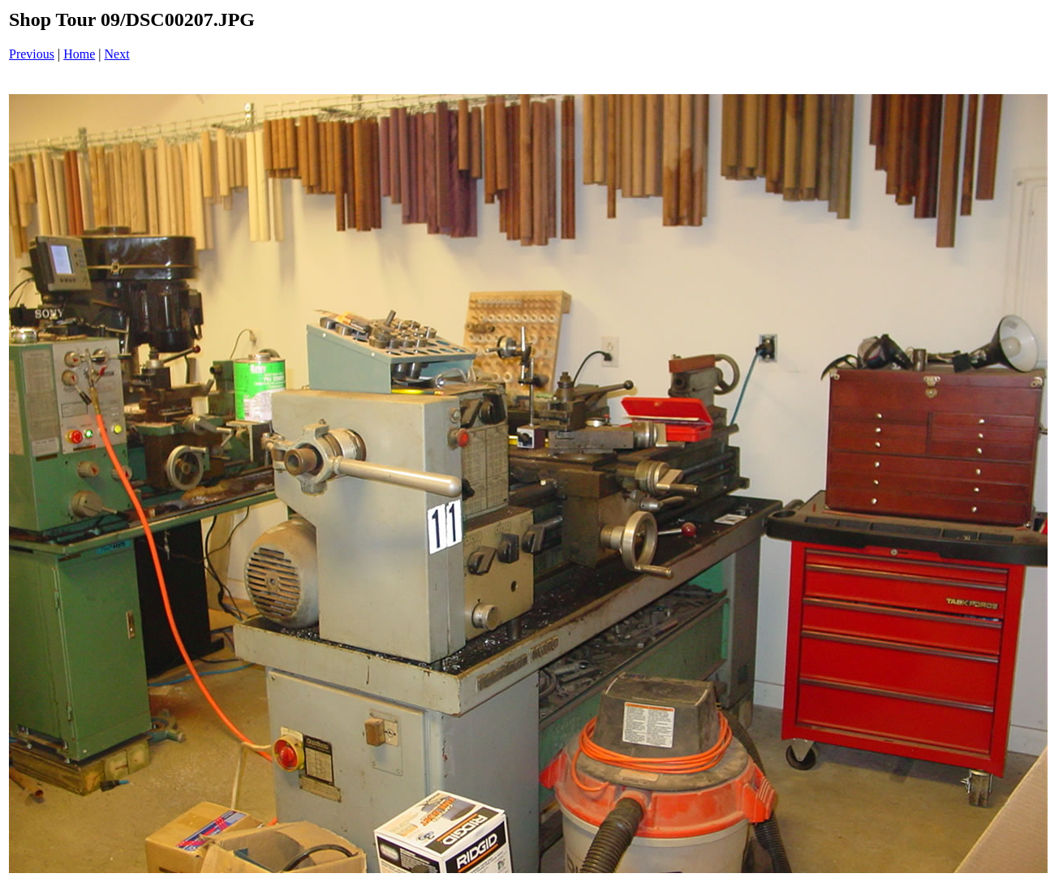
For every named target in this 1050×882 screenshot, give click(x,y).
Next (117, 54)
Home (79, 54)
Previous (31, 54)
